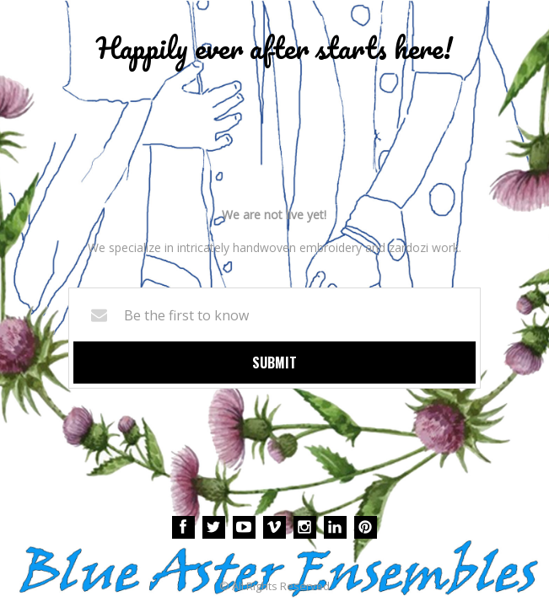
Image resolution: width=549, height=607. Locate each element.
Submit (274, 362)
